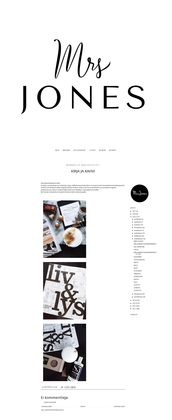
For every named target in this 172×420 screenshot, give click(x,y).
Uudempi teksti (46, 406)
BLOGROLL (112, 150)
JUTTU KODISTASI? (79, 150)
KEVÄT (136, 268)
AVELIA (136, 250)
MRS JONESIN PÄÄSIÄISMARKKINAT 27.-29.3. (145, 253)
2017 (134, 211)
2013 (134, 303)
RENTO (136, 262)
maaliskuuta (138, 239)
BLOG (57, 150)
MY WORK (102, 150)
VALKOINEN (138, 257)
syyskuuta (137, 222)
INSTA (136, 265)
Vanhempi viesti (119, 406)
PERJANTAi (137, 274)
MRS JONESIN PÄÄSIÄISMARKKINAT (145, 244)
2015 (134, 217)
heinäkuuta (138, 228)
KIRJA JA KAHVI (138, 241)
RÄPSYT (136, 279)
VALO (135, 282)
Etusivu (83, 406)
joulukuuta (138, 219)
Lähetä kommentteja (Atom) (54, 410)
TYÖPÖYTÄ (137, 290)
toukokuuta (138, 233)
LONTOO (137, 285)
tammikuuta (138, 297)
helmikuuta (138, 294)
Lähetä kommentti (50, 402)
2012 (134, 306)
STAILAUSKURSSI (139, 260)
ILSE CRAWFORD (139, 247)
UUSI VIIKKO (138, 271)
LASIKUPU (137, 288)
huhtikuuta (138, 236)
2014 (134, 300)
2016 (134, 214)
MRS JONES (66, 150)
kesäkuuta (137, 230)
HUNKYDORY (138, 276)
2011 (134, 309)
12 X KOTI (92, 150)
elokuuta (137, 225)
